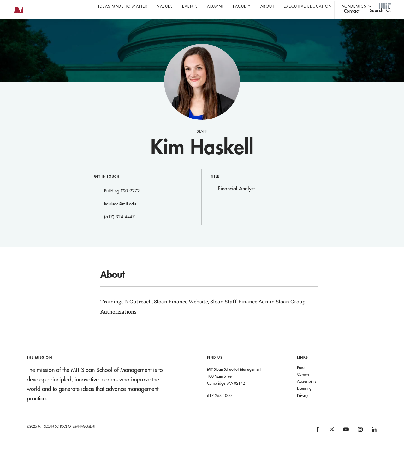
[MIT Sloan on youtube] (345, 445)
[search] (380, 22)
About (267, 6)
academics (354, 6)
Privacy (302, 407)
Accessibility (307, 393)
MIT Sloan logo (16, 31)
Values (165, 6)
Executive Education (308, 6)
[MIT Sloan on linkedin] (373, 444)
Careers (303, 386)
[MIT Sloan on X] (331, 444)
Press (301, 379)
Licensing (304, 400)
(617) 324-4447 (119, 229)
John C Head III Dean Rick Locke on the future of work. (175, 22)
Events (190, 6)
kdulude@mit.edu (120, 216)
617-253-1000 (219, 408)
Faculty (242, 6)
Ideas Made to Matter (123, 6)
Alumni (215, 6)
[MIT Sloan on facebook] (318, 444)
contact (352, 23)
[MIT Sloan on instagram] (359, 444)
